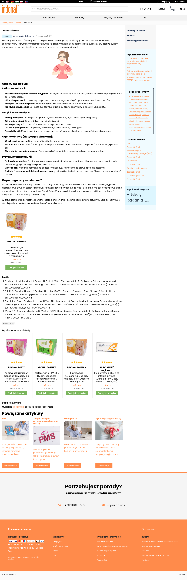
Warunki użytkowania (151, 546)
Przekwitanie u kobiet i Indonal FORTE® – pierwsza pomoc (140, 79)
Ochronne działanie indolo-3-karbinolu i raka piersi (140, 72)
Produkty (79, 18)
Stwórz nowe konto (60, 546)
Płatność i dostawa (105, 542)
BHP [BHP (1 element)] (130, 96)
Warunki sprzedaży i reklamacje (155, 555)
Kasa (182, 9)
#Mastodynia (8, 323)
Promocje (101, 555)
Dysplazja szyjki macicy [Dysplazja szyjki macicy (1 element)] (140, 96)
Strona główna (48, 18)
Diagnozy (7, 36)
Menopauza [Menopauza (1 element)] (133, 102)
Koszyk (161, 9)
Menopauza (132, 161)
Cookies (145, 551)
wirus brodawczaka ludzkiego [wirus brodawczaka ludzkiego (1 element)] (139, 121)
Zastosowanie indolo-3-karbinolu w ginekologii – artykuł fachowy (138, 61)
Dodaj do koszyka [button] (16, 268)
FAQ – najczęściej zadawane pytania (112, 546)
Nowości (18, 23)
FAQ (81, 1)
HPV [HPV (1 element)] (130, 99)
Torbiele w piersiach (136, 176)
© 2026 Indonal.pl (9, 574)
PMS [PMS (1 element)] (139, 102)
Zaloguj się (163, 2)
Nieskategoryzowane (137, 41)
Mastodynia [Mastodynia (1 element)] (136, 99)
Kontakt (145, 560)
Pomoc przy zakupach (106, 551)
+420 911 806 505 (97, 1)
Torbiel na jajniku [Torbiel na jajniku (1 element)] (142, 118)
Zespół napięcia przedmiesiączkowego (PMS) (139, 152)
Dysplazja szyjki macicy (137, 168)
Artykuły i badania (113, 18)
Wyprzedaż (102, 560)
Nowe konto (179, 2)
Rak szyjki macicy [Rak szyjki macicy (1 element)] (141, 108)
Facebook (148, 529)
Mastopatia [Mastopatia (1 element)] (145, 99)
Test (144, 18)
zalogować (18, 407)
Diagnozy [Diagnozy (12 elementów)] (147, 201)
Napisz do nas (113, 505)
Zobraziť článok (133, 147)
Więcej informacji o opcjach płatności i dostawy (24, 558)
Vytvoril (182, 574)
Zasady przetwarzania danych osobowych (160, 542)
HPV (128, 68)
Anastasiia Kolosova (24, 36)
